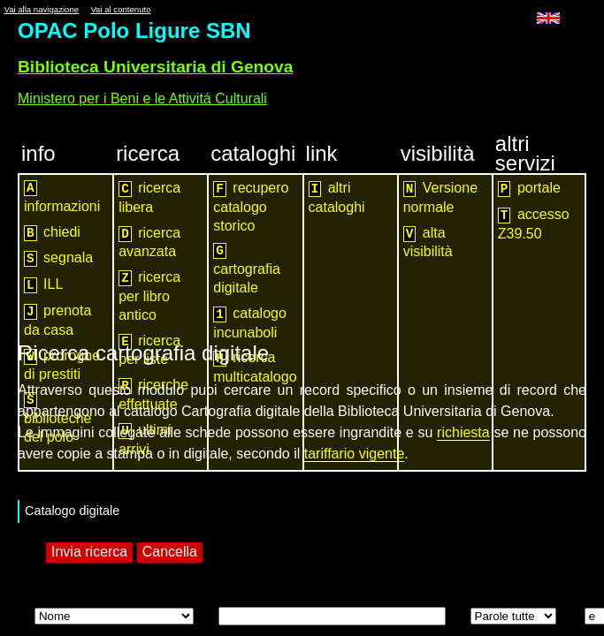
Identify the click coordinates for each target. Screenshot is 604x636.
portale (529, 188)
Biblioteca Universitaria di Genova (155, 66)
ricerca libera (149, 197)
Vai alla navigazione (41, 9)
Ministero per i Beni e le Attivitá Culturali (142, 98)
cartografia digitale (246, 269)
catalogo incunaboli (250, 323)
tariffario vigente (354, 453)
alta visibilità (428, 242)
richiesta (463, 432)
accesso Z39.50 (534, 224)
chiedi (52, 232)
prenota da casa (57, 320)
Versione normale (440, 197)
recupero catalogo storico (250, 206)
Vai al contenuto (120, 9)
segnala (58, 258)
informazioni (62, 197)
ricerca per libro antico (149, 295)
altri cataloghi (337, 197)
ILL (43, 284)
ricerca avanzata (149, 242)
